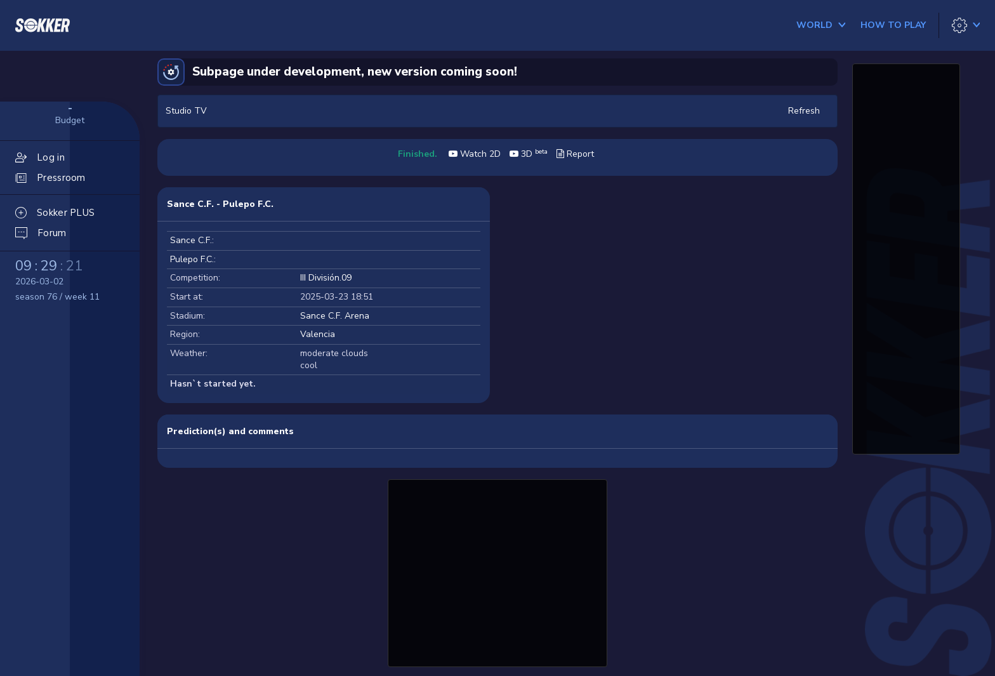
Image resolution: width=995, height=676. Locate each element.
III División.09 (326, 278)
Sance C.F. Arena (334, 316)
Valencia (317, 334)
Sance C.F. (191, 240)
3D (529, 154)
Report (575, 154)
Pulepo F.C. (192, 259)
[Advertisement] (497, 571)
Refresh (804, 111)
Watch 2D (475, 154)
